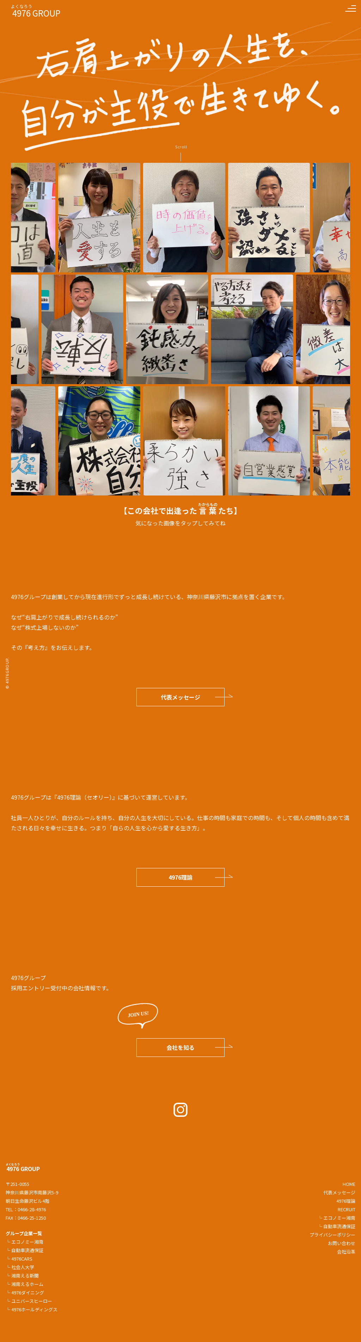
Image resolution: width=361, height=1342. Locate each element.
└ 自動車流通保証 (24, 1250)
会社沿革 (346, 1251)
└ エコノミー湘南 (24, 1241)
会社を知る (180, 1047)
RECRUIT (346, 1209)
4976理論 (180, 877)
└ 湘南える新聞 (22, 1275)
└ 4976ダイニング (25, 1292)
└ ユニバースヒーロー (29, 1301)
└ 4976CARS (19, 1258)
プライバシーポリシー (332, 1234)
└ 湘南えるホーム (24, 1284)
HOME (349, 1184)
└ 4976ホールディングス (31, 1309)
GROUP (23, 1168)
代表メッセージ (180, 697)
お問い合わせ (341, 1243)
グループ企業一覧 (24, 1233)
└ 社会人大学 (20, 1267)
